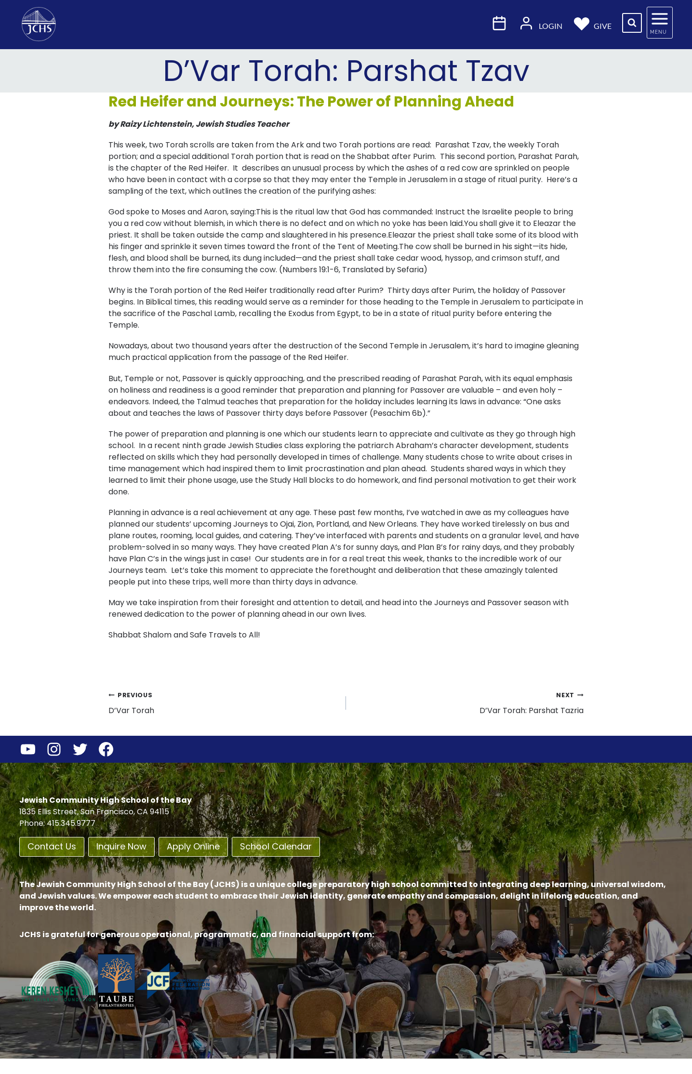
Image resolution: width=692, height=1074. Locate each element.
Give (593, 22)
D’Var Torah (223, 702)
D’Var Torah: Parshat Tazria (469, 702)
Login (540, 22)
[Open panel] (660, 23)
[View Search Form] (632, 23)
